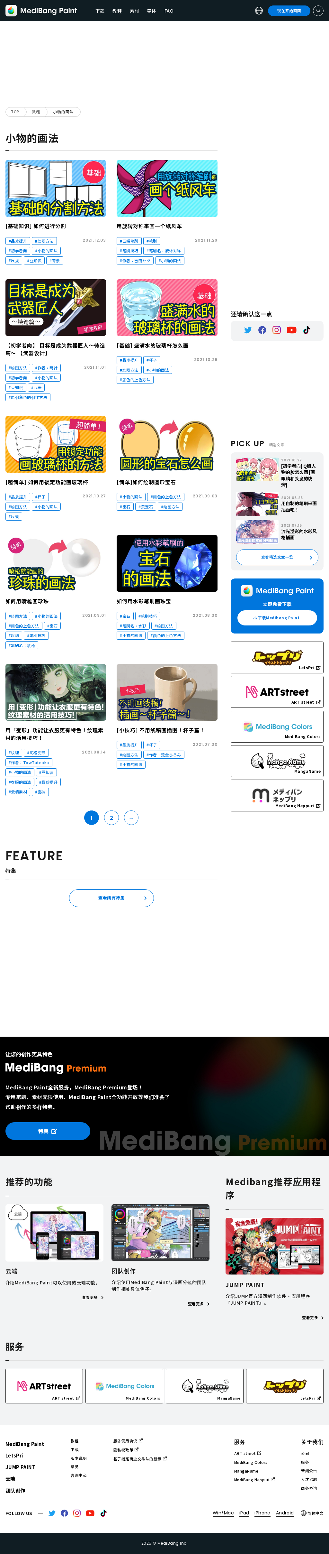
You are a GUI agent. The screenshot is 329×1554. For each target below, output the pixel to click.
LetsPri (14, 1455)
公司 (305, 1453)
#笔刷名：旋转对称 (164, 250)
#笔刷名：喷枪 (22, 645)
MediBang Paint (24, 1443)
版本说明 (79, 1458)
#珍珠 (14, 635)
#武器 (36, 387)
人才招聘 (309, 1479)
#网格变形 (36, 752)
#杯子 (152, 360)
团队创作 (15, 1490)
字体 (151, 10)
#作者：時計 (46, 367)
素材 (134, 10)
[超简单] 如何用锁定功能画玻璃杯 (46, 482)
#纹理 (14, 752)
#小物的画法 (46, 250)
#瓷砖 (40, 791)
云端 (10, 1478)
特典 (48, 1131)
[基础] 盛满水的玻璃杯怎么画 (152, 345)
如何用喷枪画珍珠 (27, 601)
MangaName (246, 1471)
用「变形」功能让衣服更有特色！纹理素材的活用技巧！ (54, 734)
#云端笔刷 (129, 241)
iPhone (262, 1513)
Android (285, 1513)
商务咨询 (309, 1488)
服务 (305, 1462)
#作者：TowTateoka (29, 762)
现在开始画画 (289, 10)
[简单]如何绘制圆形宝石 (146, 482)
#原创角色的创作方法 (28, 397)
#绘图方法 (44, 241)
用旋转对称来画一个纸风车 (149, 226)
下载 (100, 10)
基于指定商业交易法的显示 (140, 1458)
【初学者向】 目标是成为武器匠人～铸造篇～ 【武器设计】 (55, 349)
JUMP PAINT (20, 1467)
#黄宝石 (145, 506)
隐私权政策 (126, 1449)
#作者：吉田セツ (135, 260)
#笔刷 (152, 241)
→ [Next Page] (131, 818)
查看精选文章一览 (277, 557)
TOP (15, 111)
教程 (36, 111)
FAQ (169, 10)
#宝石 (125, 506)
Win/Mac (223, 1513)
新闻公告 (309, 1470)
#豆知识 (34, 260)
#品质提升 (18, 241)
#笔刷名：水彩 (133, 625)
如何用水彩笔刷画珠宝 (144, 601)
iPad (244, 1513)
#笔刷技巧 (129, 250)
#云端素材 (18, 791)
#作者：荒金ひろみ (164, 754)
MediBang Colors (250, 1462)
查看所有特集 (111, 898)
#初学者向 (18, 250)
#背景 (54, 260)
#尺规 (14, 260)
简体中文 (312, 1513)
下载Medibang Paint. (277, 617)
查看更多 (92, 1297)
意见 (75, 1466)
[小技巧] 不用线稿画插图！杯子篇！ (161, 730)
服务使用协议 (128, 1440)
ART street (247, 1453)
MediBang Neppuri (254, 1479)
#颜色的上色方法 (135, 379)
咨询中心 (79, 1475)
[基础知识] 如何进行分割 (35, 226)
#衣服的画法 (20, 782)
